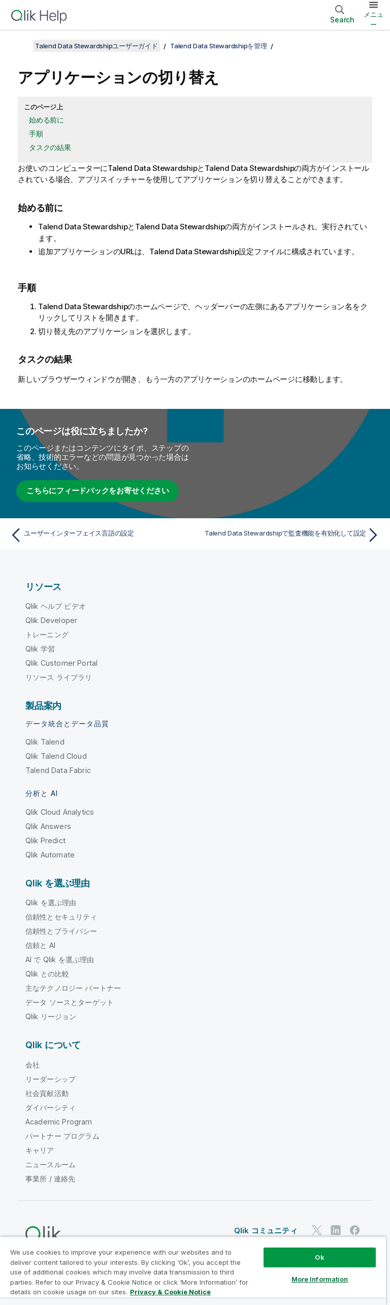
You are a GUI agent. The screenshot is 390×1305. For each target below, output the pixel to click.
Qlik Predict (45, 840)
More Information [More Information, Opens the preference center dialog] (319, 1279)
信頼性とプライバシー (61, 931)
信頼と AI (40, 945)
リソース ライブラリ (58, 677)
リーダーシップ (50, 1079)
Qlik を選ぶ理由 (51, 902)
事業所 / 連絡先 (50, 1178)
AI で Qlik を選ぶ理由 (59, 959)
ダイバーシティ (50, 1107)
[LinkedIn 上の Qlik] (335, 1230)
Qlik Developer (51, 620)
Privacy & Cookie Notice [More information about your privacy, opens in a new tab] (170, 1292)
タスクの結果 (50, 147)
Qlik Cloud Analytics (59, 812)
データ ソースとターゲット (69, 1002)
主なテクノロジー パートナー (73, 988)
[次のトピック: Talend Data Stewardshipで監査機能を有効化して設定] (290, 535)
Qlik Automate (50, 854)
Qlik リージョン (51, 1016)
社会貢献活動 (47, 1093)
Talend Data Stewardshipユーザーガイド (96, 46)
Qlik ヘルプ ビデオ (55, 606)
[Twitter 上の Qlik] (316, 1230)
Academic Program (58, 1121)
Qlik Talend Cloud (56, 756)
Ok (319, 1257)
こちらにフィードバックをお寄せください (97, 490)
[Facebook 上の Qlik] (355, 1230)
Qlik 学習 (40, 648)
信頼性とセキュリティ (61, 916)
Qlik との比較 (47, 973)
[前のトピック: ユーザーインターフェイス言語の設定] (99, 535)
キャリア (39, 1150)
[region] (193, 1270)
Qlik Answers (48, 826)
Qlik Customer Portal (61, 663)
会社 (32, 1064)
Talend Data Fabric (58, 770)
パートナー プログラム (62, 1136)
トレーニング (47, 634)
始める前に (46, 119)
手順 (36, 133)
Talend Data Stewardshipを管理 (218, 46)
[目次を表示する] (20, 45)
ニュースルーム (50, 1164)
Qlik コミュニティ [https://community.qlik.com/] (266, 1230)
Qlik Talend (44, 741)
